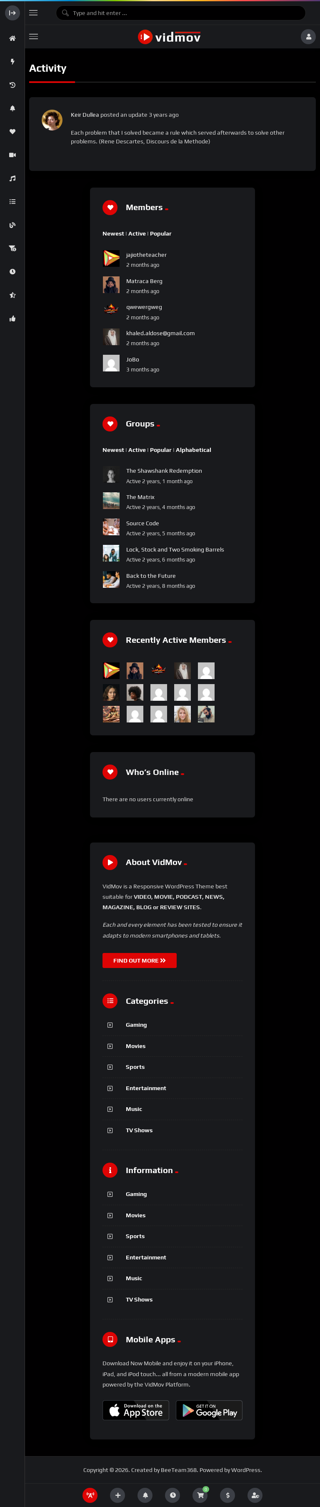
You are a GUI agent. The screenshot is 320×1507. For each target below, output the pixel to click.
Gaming (136, 1024)
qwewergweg (144, 306)
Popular (161, 233)
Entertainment (146, 1088)
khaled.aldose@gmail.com (160, 333)
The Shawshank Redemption (164, 470)
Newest (113, 233)
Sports (135, 1066)
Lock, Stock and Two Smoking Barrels (175, 549)
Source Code (142, 523)
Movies (135, 1046)
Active (137, 233)
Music (134, 1109)
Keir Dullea (85, 114)
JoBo (132, 359)
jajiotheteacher (146, 254)
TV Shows (139, 1130)
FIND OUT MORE (139, 960)
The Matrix (140, 497)
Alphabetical (193, 449)
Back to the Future (151, 575)
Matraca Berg (144, 281)
